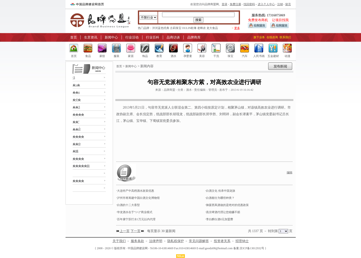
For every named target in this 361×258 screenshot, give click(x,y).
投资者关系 (222, 241)
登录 (224, 4)
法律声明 (155, 241)
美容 (202, 56)
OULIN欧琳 (189, 28)
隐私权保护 (175, 241)
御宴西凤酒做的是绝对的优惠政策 (227, 205)
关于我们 (119, 241)
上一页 (125, 231)
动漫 (287, 56)
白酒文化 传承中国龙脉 (220, 190)
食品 (88, 56)
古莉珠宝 (175, 28)
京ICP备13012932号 (252, 248)
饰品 (145, 56)
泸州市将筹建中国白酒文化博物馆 (138, 198)
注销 (280, 4)
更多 (237, 28)
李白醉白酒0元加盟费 (219, 219)
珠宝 (230, 56)
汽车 (245, 56)
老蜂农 (201, 28)
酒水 (173, 56)
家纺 (102, 56)
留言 (288, 4)
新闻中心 (111, 37)
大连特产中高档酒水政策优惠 (135, 190)
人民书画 (259, 56)
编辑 (289, 172)
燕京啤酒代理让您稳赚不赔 (223, 212)
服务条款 (137, 241)
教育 (159, 56)
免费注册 (235, 4)
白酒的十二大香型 (128, 205)
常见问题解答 (199, 241)
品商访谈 (173, 37)
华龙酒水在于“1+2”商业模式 (134, 212)
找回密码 (249, 4)
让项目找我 (280, 20)
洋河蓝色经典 (160, 28)
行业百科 (152, 37)
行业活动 (132, 37)
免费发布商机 (258, 20)
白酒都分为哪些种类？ (220, 198)
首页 (73, 37)
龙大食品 (212, 28)
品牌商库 (194, 37)
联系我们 (285, 37)
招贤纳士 (242, 241)
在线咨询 (272, 37)
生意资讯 (90, 37)
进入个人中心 (266, 4)
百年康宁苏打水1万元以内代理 (136, 219)
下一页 (136, 231)
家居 (131, 56)
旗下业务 (259, 37)
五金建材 (273, 56)
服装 (116, 56)
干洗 (216, 56)
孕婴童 (187, 56)
